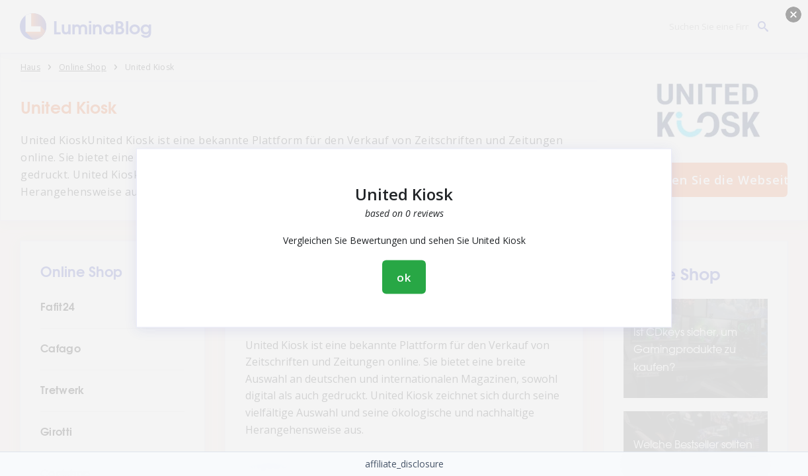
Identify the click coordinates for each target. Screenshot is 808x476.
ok (404, 277)
